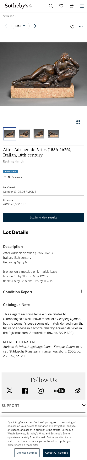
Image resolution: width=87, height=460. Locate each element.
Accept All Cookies (56, 452)
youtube (59, 390)
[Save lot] (72, 27)
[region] (43, 438)
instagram (41, 391)
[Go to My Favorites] (61, 6)
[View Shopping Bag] (71, 6)
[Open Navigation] (82, 6)
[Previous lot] (6, 26)
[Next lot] (35, 26)
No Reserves (15, 177)
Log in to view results (43, 217)
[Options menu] (21, 26)
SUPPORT (10, 406)
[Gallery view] (78, 122)
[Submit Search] (51, 6)
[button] (43, 74)
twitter (9, 391)
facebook (25, 391)
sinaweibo (77, 390)
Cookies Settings (27, 452)
